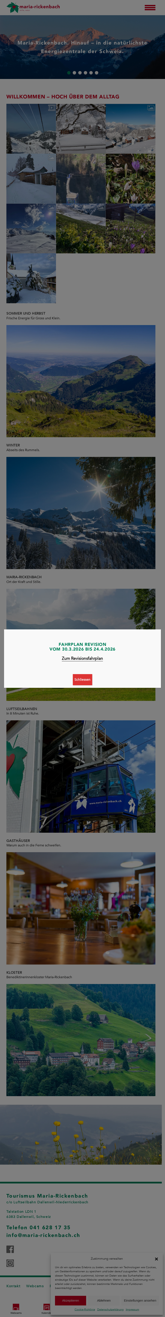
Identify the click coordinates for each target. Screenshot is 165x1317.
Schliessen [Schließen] (83, 680)
